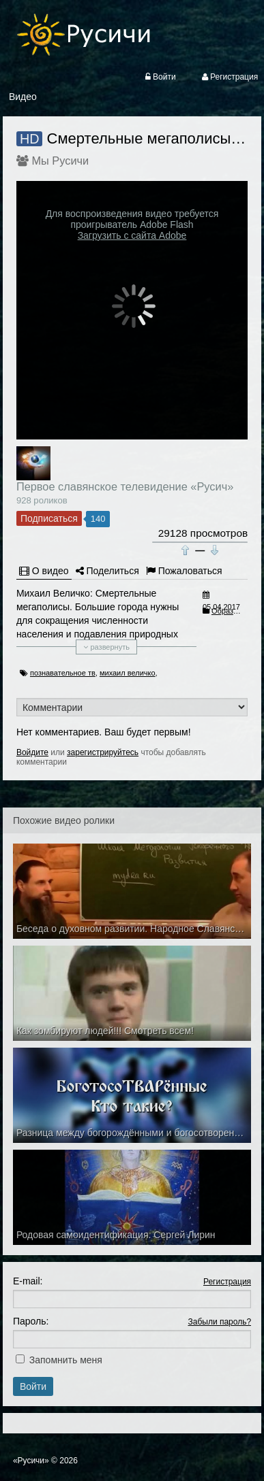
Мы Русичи (60, 160)
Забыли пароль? (219, 1322)
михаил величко (128, 673)
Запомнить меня (65, 1359)
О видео (44, 570)
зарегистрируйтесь (102, 752)
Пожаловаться (184, 570)
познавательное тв (63, 673)
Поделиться (107, 570)
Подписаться (49, 518)
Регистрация (227, 1281)
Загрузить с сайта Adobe (132, 235)
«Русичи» (31, 1460)
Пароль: (30, 1321)
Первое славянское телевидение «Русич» (124, 486)
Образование (234, 611)
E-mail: (28, 1281)
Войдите (32, 752)
